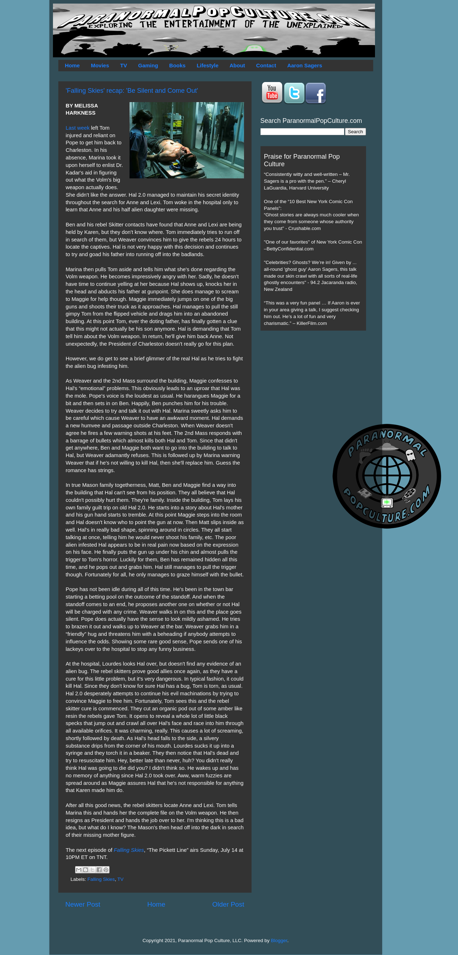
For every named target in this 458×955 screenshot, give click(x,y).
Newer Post (83, 904)
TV (123, 65)
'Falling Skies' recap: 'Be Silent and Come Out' (132, 90)
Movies (100, 65)
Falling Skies (129, 850)
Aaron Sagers (304, 65)
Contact (266, 65)
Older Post (228, 904)
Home (72, 65)
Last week (78, 128)
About (237, 65)
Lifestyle (208, 65)
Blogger (279, 940)
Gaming (148, 65)
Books (177, 65)
